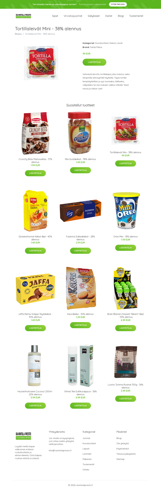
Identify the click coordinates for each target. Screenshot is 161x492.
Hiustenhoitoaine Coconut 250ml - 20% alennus (35, 395)
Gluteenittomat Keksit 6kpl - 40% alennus (35, 240)
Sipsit (55, 17)
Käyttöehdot (122, 450)
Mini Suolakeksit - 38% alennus (80, 161)
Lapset (86, 450)
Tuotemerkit (136, 17)
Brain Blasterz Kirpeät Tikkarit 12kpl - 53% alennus (125, 317)
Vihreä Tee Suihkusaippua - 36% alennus (80, 395)
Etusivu (18, 36)
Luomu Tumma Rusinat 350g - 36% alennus (125, 388)
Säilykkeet (94, 17)
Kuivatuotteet (102, 45)
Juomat (86, 440)
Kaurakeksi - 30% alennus (80, 316)
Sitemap (120, 461)
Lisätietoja (94, 64)
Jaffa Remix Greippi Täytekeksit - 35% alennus (35, 317)
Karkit (108, 17)
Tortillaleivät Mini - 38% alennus (125, 154)
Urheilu (86, 471)
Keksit (113, 45)
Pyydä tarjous (118, 4)
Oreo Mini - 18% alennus (125, 238)
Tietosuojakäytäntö (126, 456)
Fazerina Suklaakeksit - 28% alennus (80, 240)
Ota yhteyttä (122, 445)
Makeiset (87, 461)
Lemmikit (87, 456)
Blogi (121, 17)
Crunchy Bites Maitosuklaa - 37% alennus (35, 163)
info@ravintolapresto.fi (60, 452)
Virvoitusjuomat (73, 17)
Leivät (120, 45)
